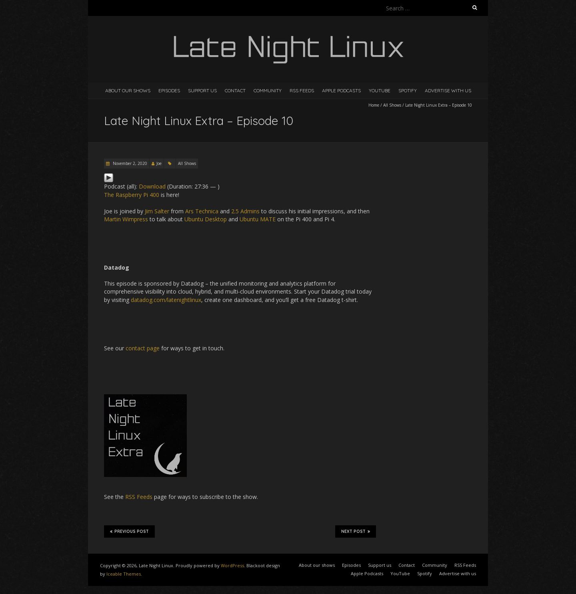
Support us (202, 90)
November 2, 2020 (129, 163)
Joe (159, 163)
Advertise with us (448, 90)
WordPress (232, 565)
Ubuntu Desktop (205, 219)
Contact (235, 90)
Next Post (355, 531)
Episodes (169, 90)
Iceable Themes (123, 574)
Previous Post (129, 531)
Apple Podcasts (341, 90)
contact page (143, 348)
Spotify (407, 90)
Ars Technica (201, 211)
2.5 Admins (245, 211)
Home (373, 105)
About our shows (127, 90)
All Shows (392, 105)
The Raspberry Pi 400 (131, 195)
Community (268, 90)
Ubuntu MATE (258, 219)
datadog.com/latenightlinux (166, 300)
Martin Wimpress (126, 219)
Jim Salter (157, 211)
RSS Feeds (302, 90)
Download (152, 186)
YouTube (379, 90)
